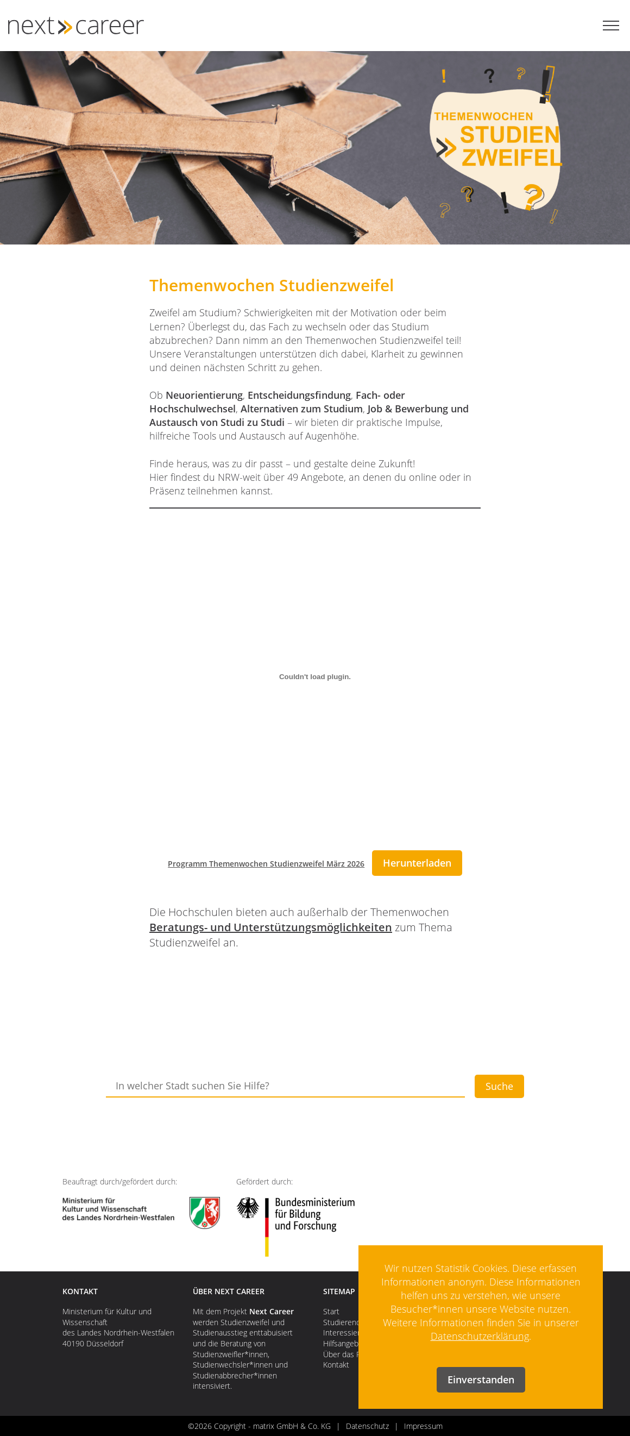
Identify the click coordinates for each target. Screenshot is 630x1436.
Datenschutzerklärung (480, 1336)
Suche (499, 1086)
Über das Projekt (351, 1354)
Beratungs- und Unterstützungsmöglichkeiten (270, 927)
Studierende (344, 1322)
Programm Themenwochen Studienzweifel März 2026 (266, 863)
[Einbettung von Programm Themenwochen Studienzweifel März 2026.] (315, 676)
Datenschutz (367, 1426)
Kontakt (336, 1364)
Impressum (423, 1426)
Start (331, 1311)
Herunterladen (417, 862)
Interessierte (345, 1332)
